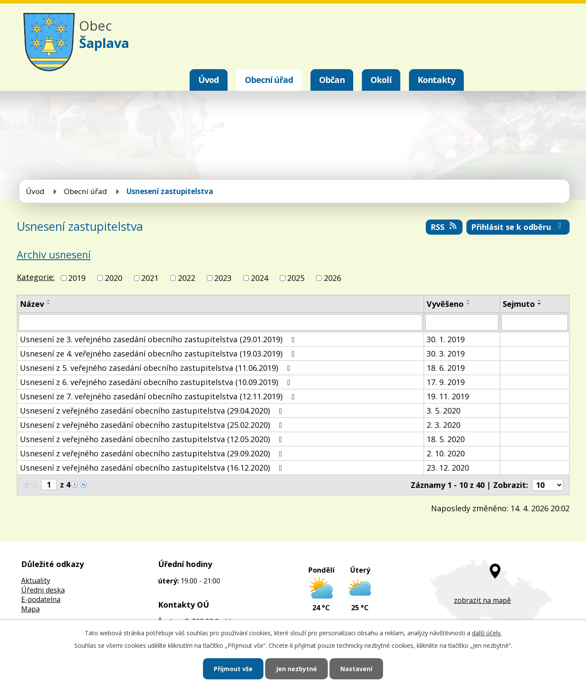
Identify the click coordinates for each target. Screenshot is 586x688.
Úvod (208, 80)
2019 (77, 278)
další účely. (487, 633)
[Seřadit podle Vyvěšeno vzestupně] (468, 300)
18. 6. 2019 (446, 368)
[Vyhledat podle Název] (220, 322)
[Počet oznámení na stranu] (547, 485)
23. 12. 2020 (448, 467)
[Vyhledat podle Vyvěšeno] (461, 322)
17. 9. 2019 (446, 382)
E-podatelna (40, 599)
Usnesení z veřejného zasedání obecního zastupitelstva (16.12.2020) (153, 467)
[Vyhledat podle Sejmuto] (534, 322)
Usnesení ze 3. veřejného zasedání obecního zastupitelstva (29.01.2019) (159, 339)
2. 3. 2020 (443, 425)
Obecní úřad (269, 80)
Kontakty (436, 80)
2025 (295, 278)
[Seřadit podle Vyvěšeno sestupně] (468, 304)
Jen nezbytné (296, 669)
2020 (113, 278)
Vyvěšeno (445, 304)
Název (32, 304)
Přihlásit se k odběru (518, 227)
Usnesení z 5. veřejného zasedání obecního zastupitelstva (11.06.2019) (157, 368)
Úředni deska (43, 590)
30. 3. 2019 (446, 353)
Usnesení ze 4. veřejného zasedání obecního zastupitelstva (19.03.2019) (159, 353)
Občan (332, 80)
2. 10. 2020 (446, 453)
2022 (186, 278)
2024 (259, 278)
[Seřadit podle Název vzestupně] (49, 300)
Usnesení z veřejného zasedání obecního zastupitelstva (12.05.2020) (153, 439)
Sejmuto (519, 304)
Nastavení (356, 669)
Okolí (381, 80)
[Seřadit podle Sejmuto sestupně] (540, 304)
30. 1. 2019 (446, 339)
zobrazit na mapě (482, 600)
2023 (222, 278)
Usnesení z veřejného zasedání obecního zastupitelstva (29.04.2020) (153, 410)
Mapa (30, 609)
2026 (332, 278)
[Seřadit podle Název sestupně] (49, 304)
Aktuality (35, 580)
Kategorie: (36, 277)
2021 (149, 278)
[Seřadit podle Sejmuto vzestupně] (540, 300)
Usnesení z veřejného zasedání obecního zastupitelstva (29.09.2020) (153, 453)
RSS (444, 227)
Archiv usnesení (54, 254)
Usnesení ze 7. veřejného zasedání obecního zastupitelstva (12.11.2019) (159, 396)
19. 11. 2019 (448, 396)
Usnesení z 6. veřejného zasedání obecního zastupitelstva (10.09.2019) (157, 382)
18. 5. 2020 (446, 439)
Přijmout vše (233, 669)
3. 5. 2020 (443, 410)
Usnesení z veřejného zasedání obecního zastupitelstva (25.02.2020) (153, 425)
